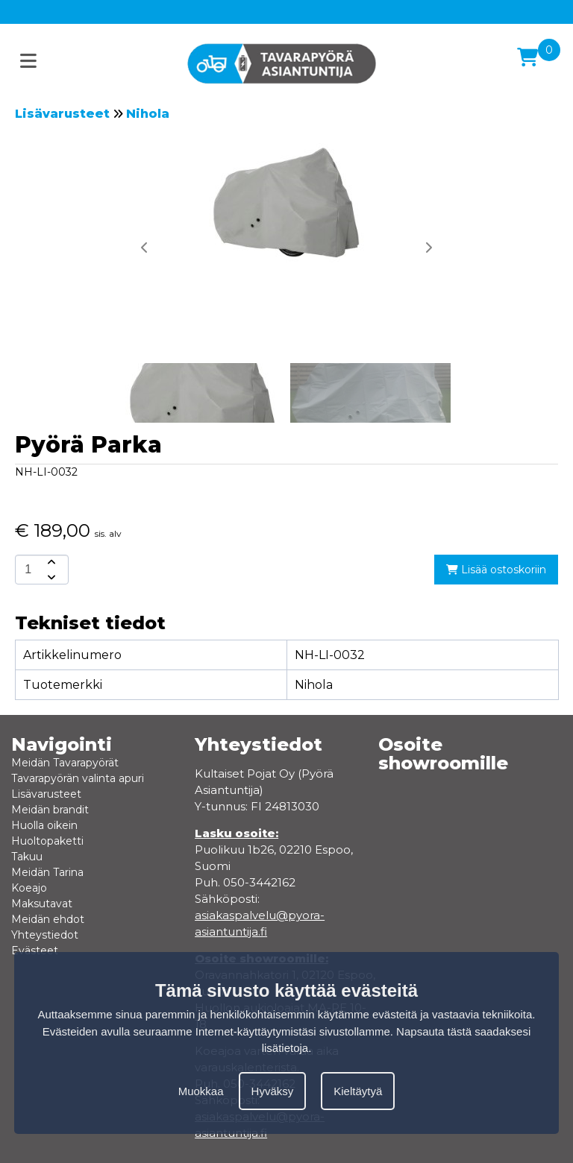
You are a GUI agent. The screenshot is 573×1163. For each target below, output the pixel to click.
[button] (428, 247)
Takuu (27, 856)
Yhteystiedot (44, 935)
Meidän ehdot (47, 919)
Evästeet (34, 950)
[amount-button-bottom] (50, 577)
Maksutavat (41, 903)
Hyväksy (272, 1091)
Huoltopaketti (47, 841)
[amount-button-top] (50, 562)
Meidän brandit (50, 809)
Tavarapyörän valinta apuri (77, 778)
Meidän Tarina (47, 872)
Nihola (147, 114)
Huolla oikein (44, 825)
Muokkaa (201, 1091)
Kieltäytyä (358, 1091)
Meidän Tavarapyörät (65, 762)
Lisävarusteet (62, 114)
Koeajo (29, 888)
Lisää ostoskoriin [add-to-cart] (496, 569)
